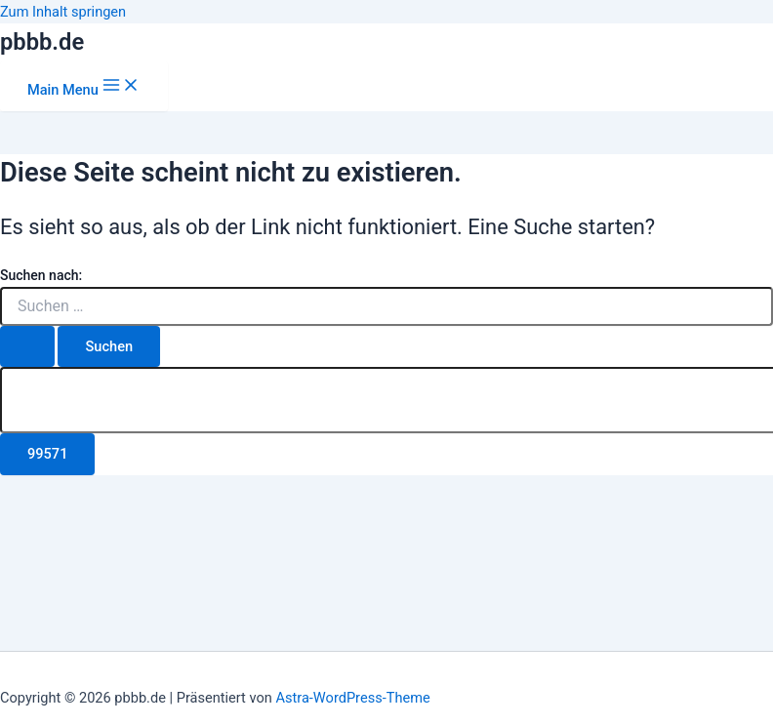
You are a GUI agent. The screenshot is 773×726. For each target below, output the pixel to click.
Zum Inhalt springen (63, 11)
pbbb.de (42, 42)
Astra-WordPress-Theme (352, 697)
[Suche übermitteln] (27, 347)
